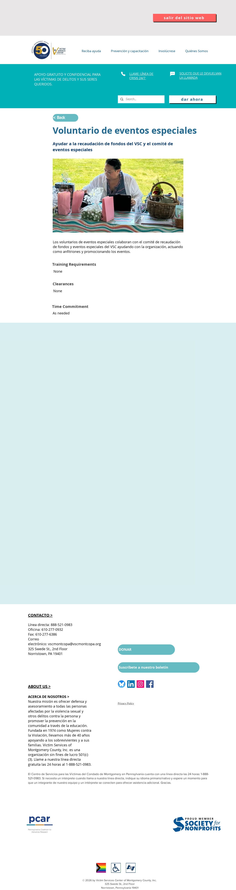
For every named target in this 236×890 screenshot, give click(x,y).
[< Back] (65, 118)
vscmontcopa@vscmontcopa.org (74, 644)
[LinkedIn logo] (131, 684)
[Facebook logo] (150, 684)
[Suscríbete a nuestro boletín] (158, 667)
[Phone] (123, 73)
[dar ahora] (192, 99)
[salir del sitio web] (184, 18)
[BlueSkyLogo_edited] (121, 684)
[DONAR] (146, 649)
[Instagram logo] (140, 684)
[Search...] (140, 99)
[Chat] (172, 73)
